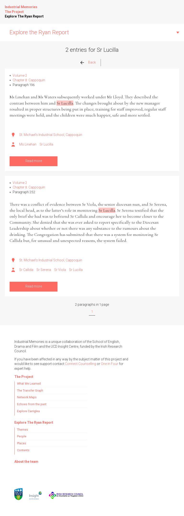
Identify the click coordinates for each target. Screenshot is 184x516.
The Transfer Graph (30, 390)
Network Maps (27, 397)
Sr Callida (26, 270)
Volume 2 (20, 75)
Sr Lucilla (46, 144)
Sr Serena (43, 270)
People (21, 436)
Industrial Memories (21, 7)
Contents (23, 450)
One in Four (109, 364)
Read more (33, 161)
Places (21, 443)
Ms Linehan (27, 144)
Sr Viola (60, 270)
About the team (26, 461)
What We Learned (29, 383)
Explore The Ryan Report (24, 16)
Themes (22, 429)
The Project (14, 12)
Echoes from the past (31, 404)
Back (92, 62)
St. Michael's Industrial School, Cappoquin (50, 135)
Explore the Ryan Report (39, 32)
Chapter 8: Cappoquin (29, 80)
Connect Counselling (80, 364)
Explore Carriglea (28, 411)
